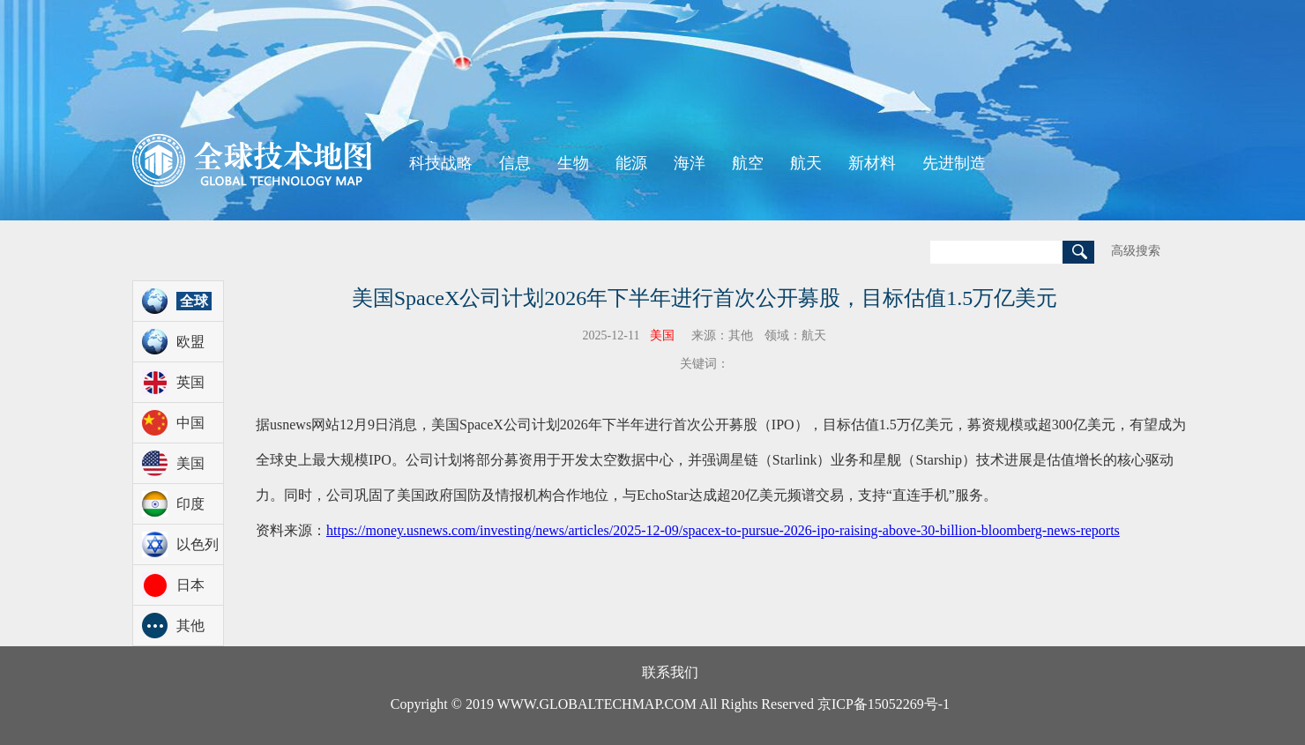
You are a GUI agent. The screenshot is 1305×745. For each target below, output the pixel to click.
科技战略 (441, 163)
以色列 (197, 544)
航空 (748, 163)
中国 (190, 422)
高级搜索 (1135, 250)
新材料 (872, 163)
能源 (631, 163)
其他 (190, 625)
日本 (190, 584)
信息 (515, 163)
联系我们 (670, 672)
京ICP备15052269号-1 (883, 704)
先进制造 (954, 163)
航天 (806, 163)
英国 (190, 382)
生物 (573, 163)
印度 (190, 503)
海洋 (689, 163)
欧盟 (190, 341)
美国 (190, 463)
